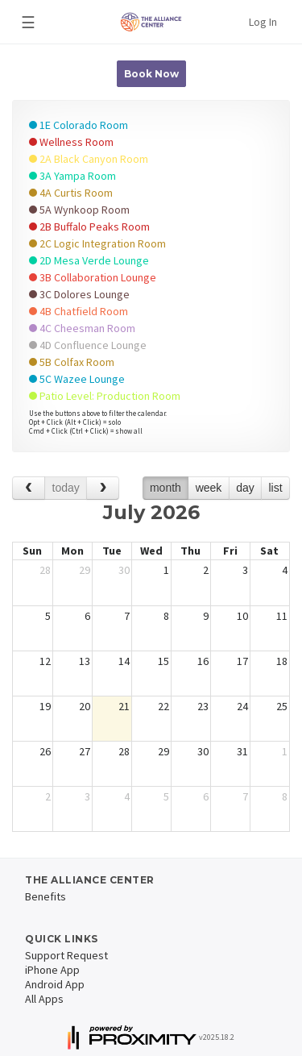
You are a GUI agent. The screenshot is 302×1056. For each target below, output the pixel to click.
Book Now (151, 74)
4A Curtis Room (71, 192)
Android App (55, 984)
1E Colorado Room (78, 125)
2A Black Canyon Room (88, 159)
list (275, 487)
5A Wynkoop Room (79, 209)
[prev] (28, 488)
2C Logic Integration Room (97, 243)
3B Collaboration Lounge (92, 277)
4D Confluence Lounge (88, 345)
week (209, 487)
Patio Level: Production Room (104, 396)
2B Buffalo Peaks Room (89, 226)
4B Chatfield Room (78, 311)
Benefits (45, 896)
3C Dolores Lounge (79, 294)
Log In (263, 22)
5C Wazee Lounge (77, 379)
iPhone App (52, 969)
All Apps (44, 999)
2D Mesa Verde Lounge (89, 260)
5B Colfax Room (71, 362)
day (245, 487)
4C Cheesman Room (82, 328)
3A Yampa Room (72, 175)
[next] (102, 488)
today (66, 487)
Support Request (66, 955)
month (165, 487)
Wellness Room (71, 142)
